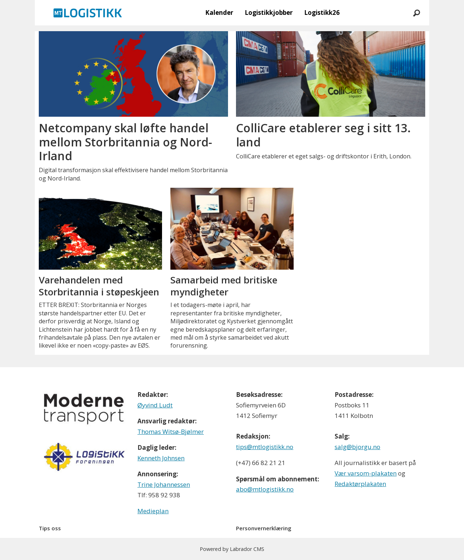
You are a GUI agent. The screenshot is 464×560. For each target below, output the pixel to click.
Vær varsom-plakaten (366, 473)
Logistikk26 (322, 12)
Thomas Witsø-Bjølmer (170, 431)
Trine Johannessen (163, 484)
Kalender (219, 12)
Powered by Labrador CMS (232, 549)
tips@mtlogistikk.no (264, 447)
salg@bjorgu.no (357, 447)
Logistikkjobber (269, 12)
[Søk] (416, 12)
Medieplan (153, 511)
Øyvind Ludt (155, 405)
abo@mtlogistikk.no (265, 489)
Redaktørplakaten (360, 484)
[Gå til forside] (88, 12)
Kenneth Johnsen (161, 458)
